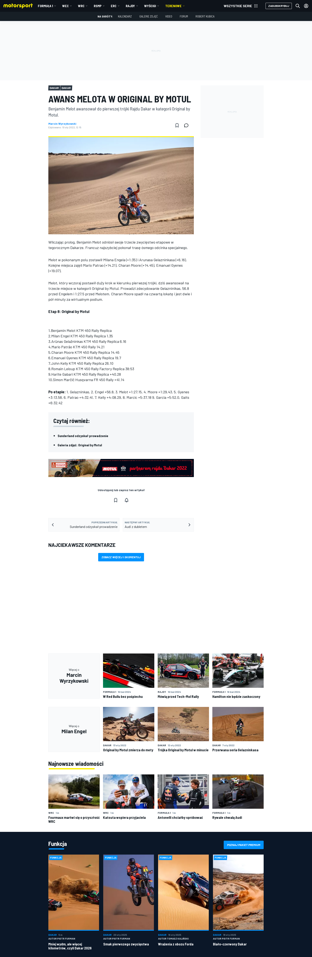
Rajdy (130, 6)
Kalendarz (125, 16)
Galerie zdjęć (148, 16)
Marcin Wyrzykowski (62, 123)
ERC (113, 6)
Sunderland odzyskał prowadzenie (83, 436)
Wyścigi (150, 6)
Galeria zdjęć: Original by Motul (80, 445)
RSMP (98, 6)
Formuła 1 (45, 6)
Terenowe (173, 6)
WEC (65, 6)
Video (168, 16)
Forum (184, 16)
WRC (81, 6)
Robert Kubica (205, 16)
